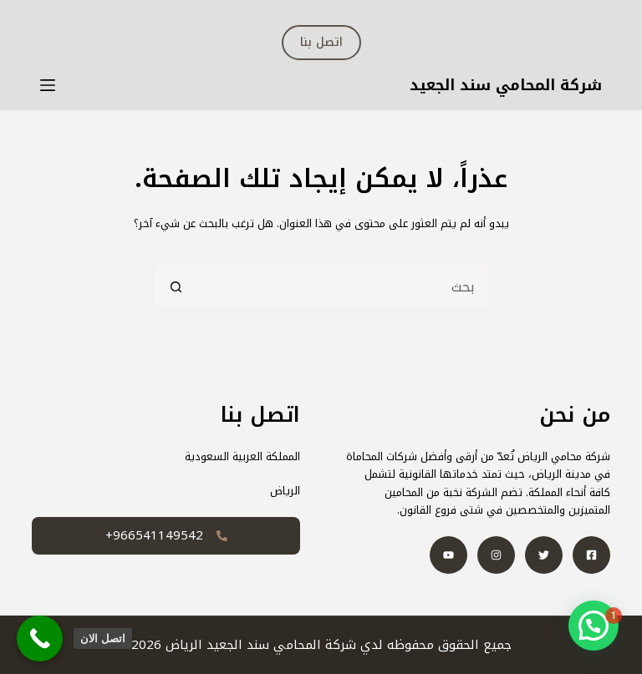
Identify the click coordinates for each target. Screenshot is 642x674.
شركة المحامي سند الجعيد (506, 85)
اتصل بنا (321, 42)
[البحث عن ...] (342, 286)
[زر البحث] (175, 286)
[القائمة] (47, 85)
